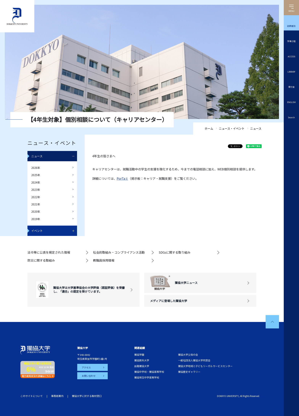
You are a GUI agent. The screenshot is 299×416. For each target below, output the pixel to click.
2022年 (35, 197)
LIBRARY (291, 71)
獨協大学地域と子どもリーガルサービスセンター (205, 366)
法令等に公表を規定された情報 (48, 252)
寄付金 (291, 86)
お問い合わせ (89, 375)
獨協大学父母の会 (188, 354)
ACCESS (291, 56)
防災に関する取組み (41, 260)
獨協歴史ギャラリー (189, 372)
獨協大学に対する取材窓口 (87, 396)
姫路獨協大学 (141, 366)
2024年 (35, 182)
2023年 (35, 190)
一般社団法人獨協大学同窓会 (194, 360)
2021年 (35, 204)
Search (291, 117)
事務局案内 (57, 396)
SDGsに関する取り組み (174, 252)
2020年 (35, 211)
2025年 (35, 175)
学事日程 (291, 41)
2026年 (35, 168)
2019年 (35, 219)
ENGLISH (291, 102)
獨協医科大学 (141, 360)
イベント (37, 231)
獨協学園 (139, 354)
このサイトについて (31, 396)
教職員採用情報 (103, 260)
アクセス (86, 367)
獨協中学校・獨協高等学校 (149, 372)
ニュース (37, 156)
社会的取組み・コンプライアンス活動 (119, 252)
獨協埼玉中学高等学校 (146, 377)
